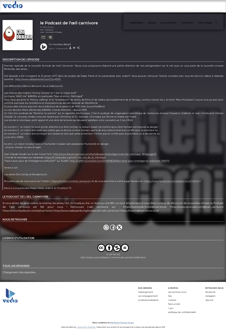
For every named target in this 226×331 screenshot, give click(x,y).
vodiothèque (144, 6)
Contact (172, 297)
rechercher (193, 6)
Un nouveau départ (60, 41)
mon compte (210, 6)
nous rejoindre (175, 6)
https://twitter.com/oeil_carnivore (70, 178)
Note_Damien (48, 24)
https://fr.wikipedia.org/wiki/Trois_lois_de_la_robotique (75, 154)
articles (159, 6)
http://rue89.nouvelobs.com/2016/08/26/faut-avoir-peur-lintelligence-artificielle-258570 (120, 157)
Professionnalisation (148, 297)
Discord (209, 297)
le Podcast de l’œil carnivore (69, 19)
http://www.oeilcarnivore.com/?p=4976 (37, 76)
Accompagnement (148, 293)
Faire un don (174, 301)
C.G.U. (171, 305)
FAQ (170, 293)
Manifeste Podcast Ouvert (122, 320)
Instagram (210, 293)
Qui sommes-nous (177, 289)
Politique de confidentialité (182, 309)
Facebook (210, 289)
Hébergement (145, 289)
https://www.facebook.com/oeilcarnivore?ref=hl (171, 178)
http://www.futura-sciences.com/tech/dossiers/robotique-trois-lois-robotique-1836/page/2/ (104, 151)
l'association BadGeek (86, 324)
